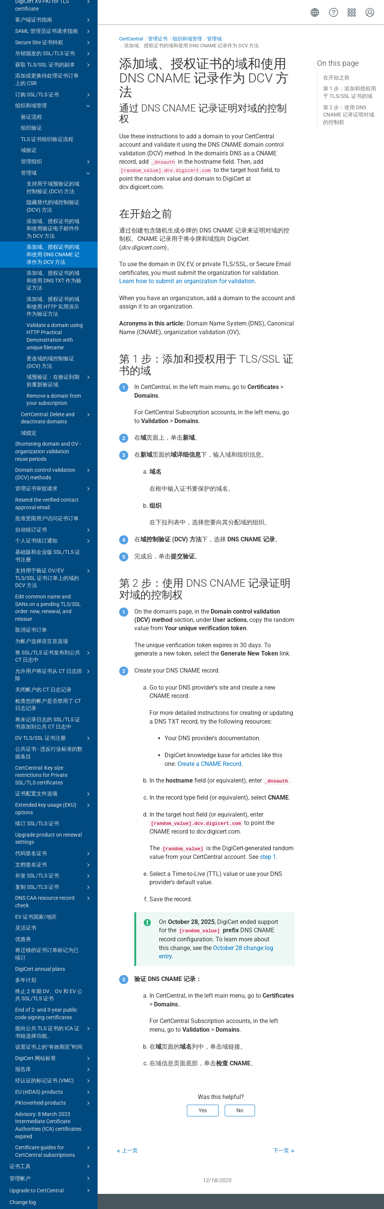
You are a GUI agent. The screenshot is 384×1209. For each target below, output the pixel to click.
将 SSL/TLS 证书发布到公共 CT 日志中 (53, 649)
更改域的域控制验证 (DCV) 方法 (50, 355)
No (239, 1110)
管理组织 (56, 154)
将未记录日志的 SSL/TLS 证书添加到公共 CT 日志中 (47, 716)
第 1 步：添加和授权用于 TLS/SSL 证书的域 (349, 92)
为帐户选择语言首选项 (41, 634)
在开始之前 (336, 77)
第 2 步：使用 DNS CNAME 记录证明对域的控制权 (348, 114)
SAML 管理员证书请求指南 (53, 24)
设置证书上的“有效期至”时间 (48, 1040)
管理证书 (158, 39)
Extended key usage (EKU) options (53, 801)
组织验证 (31, 121)
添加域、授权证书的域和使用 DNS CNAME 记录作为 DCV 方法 (52, 247)
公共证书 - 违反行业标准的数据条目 (48, 745)
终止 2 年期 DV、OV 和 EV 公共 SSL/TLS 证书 (48, 988)
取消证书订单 (31, 623)
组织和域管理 (53, 99)
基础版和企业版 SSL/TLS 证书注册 (47, 548)
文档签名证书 (53, 858)
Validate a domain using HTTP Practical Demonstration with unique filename (54, 329)
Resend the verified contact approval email (47, 496)
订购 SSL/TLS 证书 (53, 88)
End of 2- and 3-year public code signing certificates (46, 1006)
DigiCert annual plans (40, 962)
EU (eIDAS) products (53, 1085)
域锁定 (29, 426)
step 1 (268, 856)
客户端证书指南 (53, 13)
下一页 (281, 1150)
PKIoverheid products (53, 1096)
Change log (22, 1195)
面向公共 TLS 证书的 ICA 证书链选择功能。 (53, 1024)
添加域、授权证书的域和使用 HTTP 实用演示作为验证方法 (52, 299)
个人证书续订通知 (53, 534)
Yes (203, 1110)
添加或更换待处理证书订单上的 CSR (47, 72)
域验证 (29, 143)
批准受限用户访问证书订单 (47, 511)
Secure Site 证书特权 (53, 35)
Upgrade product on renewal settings (48, 831)
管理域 (56, 166)
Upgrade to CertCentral (50, 1183)
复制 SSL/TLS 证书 (53, 880)
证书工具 (50, 1159)
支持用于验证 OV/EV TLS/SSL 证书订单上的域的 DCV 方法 (53, 570)
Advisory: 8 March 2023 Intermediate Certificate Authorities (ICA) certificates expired (48, 1118)
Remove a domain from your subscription (53, 392)
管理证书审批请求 (53, 481)
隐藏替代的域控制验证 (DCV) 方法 (52, 199)
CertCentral (131, 39)
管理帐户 (50, 1171)
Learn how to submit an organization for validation (187, 281)
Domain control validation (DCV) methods (53, 466)
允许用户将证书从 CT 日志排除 (53, 667)
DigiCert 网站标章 (53, 1051)
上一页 (130, 1150)
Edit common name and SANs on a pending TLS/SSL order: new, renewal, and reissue (48, 600)
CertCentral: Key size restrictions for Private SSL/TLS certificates (41, 768)
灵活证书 (25, 921)
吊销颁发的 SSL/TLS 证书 (53, 46)
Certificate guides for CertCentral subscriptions (53, 1143)
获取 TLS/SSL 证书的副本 (53, 58)
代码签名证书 (53, 846)
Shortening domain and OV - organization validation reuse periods (48, 444)
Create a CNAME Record (209, 763)
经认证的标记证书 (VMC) (53, 1074)
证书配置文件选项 (53, 787)
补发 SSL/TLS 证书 (53, 869)
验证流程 (31, 110)
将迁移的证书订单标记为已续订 (47, 946)
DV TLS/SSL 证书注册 (53, 731)
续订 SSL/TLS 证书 (37, 816)
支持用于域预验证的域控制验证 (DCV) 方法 (52, 180)
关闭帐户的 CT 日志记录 (43, 682)
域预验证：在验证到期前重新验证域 (59, 373)
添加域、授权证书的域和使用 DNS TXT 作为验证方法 (53, 273)
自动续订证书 (53, 523)
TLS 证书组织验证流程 (47, 132)
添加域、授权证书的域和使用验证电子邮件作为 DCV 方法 (52, 221)
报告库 (53, 1062)
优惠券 (23, 932)
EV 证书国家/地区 (36, 910)
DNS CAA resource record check (53, 894)
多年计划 (25, 973)
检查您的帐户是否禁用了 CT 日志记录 (48, 697)
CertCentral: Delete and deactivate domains (56, 410)
